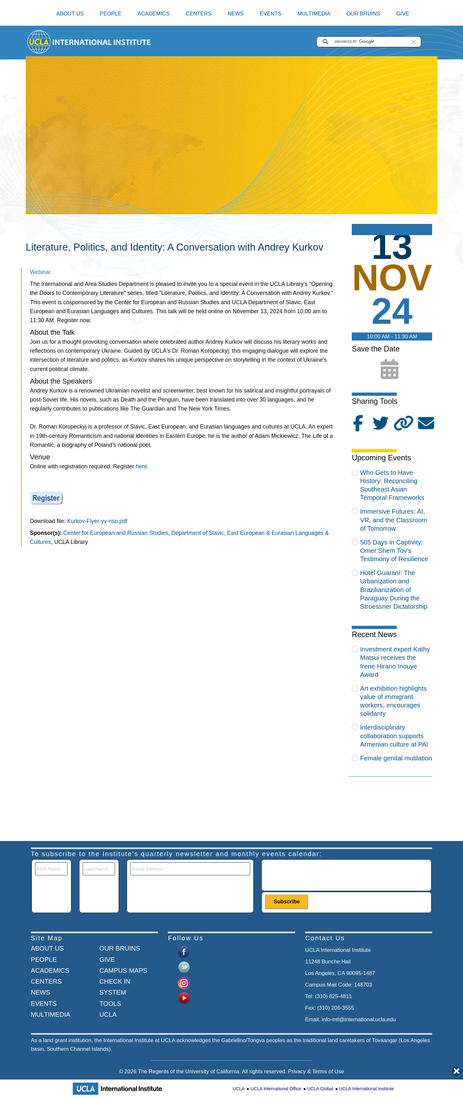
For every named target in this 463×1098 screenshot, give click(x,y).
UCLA (238, 1088)
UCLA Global (320, 1088)
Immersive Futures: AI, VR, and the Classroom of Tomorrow (393, 520)
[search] (376, 42)
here (141, 466)
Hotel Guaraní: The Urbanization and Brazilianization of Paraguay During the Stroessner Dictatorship (394, 589)
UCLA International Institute (366, 1088)
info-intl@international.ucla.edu (359, 1019)
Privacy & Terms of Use (316, 1071)
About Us (70, 14)
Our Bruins (363, 14)
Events (270, 14)
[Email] (190, 868)
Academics (154, 14)
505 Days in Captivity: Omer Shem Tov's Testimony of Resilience (394, 550)
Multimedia (313, 14)
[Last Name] (99, 868)
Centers (198, 14)
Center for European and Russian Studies (115, 533)
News (236, 14)
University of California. (213, 1071)
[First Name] (51, 868)
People (110, 14)
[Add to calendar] (389, 370)
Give (402, 14)
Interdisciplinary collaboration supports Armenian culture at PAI (394, 736)
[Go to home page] (39, 41)
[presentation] (314, 874)
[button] (413, 42)
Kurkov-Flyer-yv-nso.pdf (97, 521)
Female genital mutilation (396, 758)
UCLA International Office (275, 1088)
